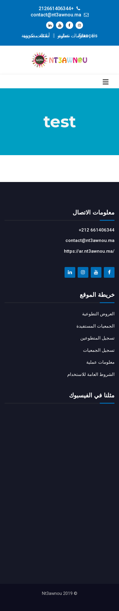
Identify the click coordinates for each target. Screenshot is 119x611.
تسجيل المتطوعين (97, 338)
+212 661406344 (97, 230)
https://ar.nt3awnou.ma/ (89, 251)
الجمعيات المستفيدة (95, 326)
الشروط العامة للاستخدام (91, 374)
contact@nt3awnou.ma (90, 240)
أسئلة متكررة (37, 35)
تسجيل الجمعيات (99, 350)
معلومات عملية (73, 35)
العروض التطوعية (98, 314)
